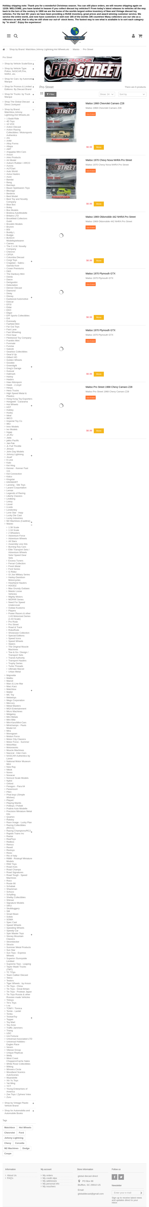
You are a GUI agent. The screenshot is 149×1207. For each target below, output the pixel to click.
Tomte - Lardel (13, 1011)
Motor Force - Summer (17, 742)
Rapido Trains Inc (15, 833)
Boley (9, 207)
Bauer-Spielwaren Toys (18, 188)
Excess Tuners (15, 560)
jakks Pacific (12, 440)
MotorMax (11, 744)
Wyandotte (11, 1077)
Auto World (12, 171)
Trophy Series (15, 663)
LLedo (9, 507)
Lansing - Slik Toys (15, 485)
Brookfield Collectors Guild (16, 220)
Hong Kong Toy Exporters (19, 399)
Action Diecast (13, 127)
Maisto (76, 49)
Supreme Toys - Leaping (18, 964)
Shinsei (10, 900)
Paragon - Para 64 (15, 786)
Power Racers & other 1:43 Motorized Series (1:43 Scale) (19, 616)
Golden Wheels (14, 360)
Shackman (11, 889)
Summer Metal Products (18, 947)
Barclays (10, 185)
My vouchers (49, 1186)
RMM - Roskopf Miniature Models (19, 860)
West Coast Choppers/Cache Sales (18, 1059)
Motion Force (13, 736)
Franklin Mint (12, 340)
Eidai (9, 307)
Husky (9, 412)
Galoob (10, 349)
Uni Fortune (12, 1036)
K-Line (9, 460)
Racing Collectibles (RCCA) (16, 826)
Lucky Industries (14, 518)
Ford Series (14, 569)
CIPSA (9, 254)
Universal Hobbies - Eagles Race (16, 1043)
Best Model (12, 196)
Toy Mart (10, 1022)
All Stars (12, 541)
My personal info (51, 1183)
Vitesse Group (13, 1050)
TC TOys (11, 972)
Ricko (9, 853)
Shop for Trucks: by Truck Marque (17, 95)
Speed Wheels (15, 641)
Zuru (8, 1097)
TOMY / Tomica (14, 1008)
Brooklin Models (14, 224)
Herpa (9, 387)
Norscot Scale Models (17, 778)
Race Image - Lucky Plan (19, 822)
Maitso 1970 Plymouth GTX (100, 273)
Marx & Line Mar (14, 683)
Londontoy (11, 510)
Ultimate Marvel (16, 669)
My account (46, 1169)
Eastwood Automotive (17, 299)
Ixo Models (11, 429)
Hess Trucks (12, 390)
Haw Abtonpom (14, 382)
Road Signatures (14, 872)
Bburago (10, 190)
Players (12, 610)
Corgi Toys (11, 260)
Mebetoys (11, 697)
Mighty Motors (15, 596)
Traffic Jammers (14, 1027)
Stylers (11, 644)
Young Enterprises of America (16, 1090)
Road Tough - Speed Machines (16, 876)
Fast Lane (11, 329)
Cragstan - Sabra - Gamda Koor (15, 264)
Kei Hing (10, 465)
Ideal (8, 415)
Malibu (9, 678)
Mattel (9, 692)
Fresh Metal (14, 566)
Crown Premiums (15, 268)
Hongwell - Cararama (17, 401)
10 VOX (10, 124)
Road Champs (13, 869)
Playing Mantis (13, 803)
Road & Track (15, 627)
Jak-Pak (10, 443)
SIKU (9, 905)
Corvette (19, 1143)
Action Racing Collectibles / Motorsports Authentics (19, 132)
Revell (9, 847)
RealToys (11, 839)
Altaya (9, 146)
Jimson (10, 448)
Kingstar (10, 479)
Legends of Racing (15, 493)
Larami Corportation (16, 487)
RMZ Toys (11, 864)
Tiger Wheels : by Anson (18, 983)
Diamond (11, 290)
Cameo (10, 243)
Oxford (9, 783)
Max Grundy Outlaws (18, 588)
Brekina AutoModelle (16, 213)
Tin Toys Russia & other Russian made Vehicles (18, 996)
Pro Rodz (13, 621)
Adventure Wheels (17, 538)
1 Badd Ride (12, 118)
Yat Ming (10, 1083)
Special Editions (16, 635)
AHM (9, 140)
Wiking (9, 1066)
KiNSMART (12, 482)
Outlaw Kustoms (16, 608)
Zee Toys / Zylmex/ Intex (18, 1094)
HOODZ (12, 585)
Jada (8, 437)
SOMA (9, 919)
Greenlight (11, 365)
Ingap (9, 432)
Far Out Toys (12, 326)
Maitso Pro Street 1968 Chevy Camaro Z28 (109, 387)
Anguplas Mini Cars (16, 152)
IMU (8, 424)
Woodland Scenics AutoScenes (15, 1073)
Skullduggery (13, 908)
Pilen (9, 792)
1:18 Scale (13, 530)
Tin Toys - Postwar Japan (19, 991)
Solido (9, 916)
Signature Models (15, 903)
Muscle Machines (15, 750)
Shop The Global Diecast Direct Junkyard (17, 103)
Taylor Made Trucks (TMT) (16, 968)
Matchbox (11, 689)
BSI (8, 229)
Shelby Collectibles (16, 897)
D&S (8, 271)
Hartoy (9, 376)
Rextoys (10, 850)
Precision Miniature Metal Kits (19, 812)
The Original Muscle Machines (18, 648)
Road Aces (11, 866)
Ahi (8, 138)
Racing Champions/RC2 (18, 830)
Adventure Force (16, 535)
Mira (8, 731)
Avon (9, 177)
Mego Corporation (15, 700)
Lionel (9, 504)
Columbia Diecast (15, 257)
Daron (9, 279)
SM (8, 911)
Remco (10, 844)
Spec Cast (11, 922)
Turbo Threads (15, 666)
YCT (8, 1086)
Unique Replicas (14, 1052)
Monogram (11, 733)
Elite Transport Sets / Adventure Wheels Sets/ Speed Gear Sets (18, 553)
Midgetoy (11, 714)
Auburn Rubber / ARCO (18, 163)
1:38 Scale (13, 527)
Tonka (9, 1014)
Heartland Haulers (17, 583)
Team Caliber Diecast (17, 975)
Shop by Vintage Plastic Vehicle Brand (16, 1104)
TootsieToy (11, 1016)
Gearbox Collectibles (16, 351)
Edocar (10, 301)
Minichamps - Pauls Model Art (16, 726)
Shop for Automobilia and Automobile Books (17, 1112)
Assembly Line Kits (18, 544)
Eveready (11, 321)
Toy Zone (11, 1025)
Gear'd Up (11, 354)
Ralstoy (10, 819)
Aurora (9, 165)
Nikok (9, 769)
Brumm (10, 226)
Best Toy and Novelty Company (17, 200)
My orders (48, 1175)
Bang (9, 182)
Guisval (10, 371)
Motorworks (12, 747)
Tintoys (10, 1000)
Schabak (10, 886)
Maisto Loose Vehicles (15, 592)
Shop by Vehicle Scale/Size (18, 63)
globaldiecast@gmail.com (91, 1193)
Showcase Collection (18, 633)
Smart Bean (12, 914)
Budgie (9, 235)
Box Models (12, 210)
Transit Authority (16, 657)
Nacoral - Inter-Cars (16, 753)
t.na (8, 1005)
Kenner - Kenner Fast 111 (17, 469)
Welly (9, 1055)
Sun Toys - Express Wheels (16, 954)
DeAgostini (11, 282)
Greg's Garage (13, 368)
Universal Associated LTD (19, 1039)
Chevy (7, 1143)
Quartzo (10, 817)
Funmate (10, 343)
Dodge (25, 1148)
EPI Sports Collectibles (17, 315)
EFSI (9, 304)
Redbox (10, 842)
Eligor (9, 313)
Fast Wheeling (13, 332)
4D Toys (10, 121)
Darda (9, 276)
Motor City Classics (16, 739)
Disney (9, 296)
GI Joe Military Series (19, 574)
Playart (9, 800)
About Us (11, 1175)
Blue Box (11, 204)
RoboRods (13, 630)
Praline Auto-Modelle (16, 808)
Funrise (10, 346)
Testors (10, 980)
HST (8, 407)
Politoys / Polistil (14, 805)
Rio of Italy (11, 855)
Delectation (12, 285)
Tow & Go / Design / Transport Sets (18, 653)
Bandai (9, 179)
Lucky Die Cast (14, 515)
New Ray (11, 767)
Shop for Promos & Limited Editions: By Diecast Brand (18, 88)
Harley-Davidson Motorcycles (16, 578)
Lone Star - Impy (14, 512)
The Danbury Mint (15, 274)
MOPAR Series (16, 599)
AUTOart (10, 168)
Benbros (10, 193)
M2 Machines (11, 1148)
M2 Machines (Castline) (18, 521)
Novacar (10, 775)
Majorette (11, 675)
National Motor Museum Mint (18, 762)
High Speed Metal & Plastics (16, 394)
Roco (9, 880)
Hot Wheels (12, 404)
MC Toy (10, 694)
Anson (9, 154)
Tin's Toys (11, 1002)
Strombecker (12, 941)
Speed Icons (14, 638)
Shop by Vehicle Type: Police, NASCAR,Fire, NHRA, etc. (16, 71)
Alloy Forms (12, 143)
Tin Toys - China (14, 986)
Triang (9, 1030)
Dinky (9, 293)
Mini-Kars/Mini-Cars (16, 722)
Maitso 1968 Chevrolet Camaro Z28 (105, 103)
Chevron (10, 251)
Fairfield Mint (12, 324)
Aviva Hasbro (13, 174)
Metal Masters (13, 706)
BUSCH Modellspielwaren (15, 239)
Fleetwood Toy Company (18, 337)
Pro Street (13, 624)
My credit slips (50, 1178)
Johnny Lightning (15, 454)
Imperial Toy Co (14, 421)
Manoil (9, 681)
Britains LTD (12, 215)
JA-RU (9, 435)
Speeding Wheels (15, 928)
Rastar (9, 836)
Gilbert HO (11, 357)
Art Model (11, 160)
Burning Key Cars (17, 546)
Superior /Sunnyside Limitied (16, 959)
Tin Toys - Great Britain (17, 989)
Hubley (9, 410)
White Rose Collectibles (18, 1064)
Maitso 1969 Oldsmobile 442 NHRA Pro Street (111, 216)
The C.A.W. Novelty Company (16, 247)
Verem (9, 1047)
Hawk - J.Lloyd (13, 385)
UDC (8, 1033)
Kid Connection (14, 473)
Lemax (9, 490)
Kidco (9, 476)
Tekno (9, 977)
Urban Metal (14, 671)
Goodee (10, 362)
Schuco (10, 891)
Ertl (8, 318)
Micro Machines (14, 711)
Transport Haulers (17, 660)
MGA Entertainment (16, 708)
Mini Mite (11, 719)
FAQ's (10, 1178)
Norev (9, 772)
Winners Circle (13, 1069)
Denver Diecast (14, 288)
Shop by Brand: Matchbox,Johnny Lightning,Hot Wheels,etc (39, 49)
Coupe (7, 1153)
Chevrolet (9, 1132)
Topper (9, 1019)
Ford (21, 1132)
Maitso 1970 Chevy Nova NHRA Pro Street (109, 160)
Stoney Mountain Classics (15, 937)
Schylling (11, 894)
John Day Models (15, 451)
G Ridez (12, 571)
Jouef (9, 457)
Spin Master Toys (15, 933)
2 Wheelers (14, 533)
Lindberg (10, 498)
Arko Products (13, 157)
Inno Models (12, 426)
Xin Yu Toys (12, 1080)
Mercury (10, 703)
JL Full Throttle (13, 446)
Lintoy (9, 501)
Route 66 (11, 883)
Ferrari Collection (17, 563)
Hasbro (10, 379)
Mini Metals (12, 717)
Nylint (9, 780)
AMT (8, 149)
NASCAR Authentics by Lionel (18, 757)
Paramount (12, 789)
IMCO (9, 418)
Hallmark (10, 374)
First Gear (11, 335)
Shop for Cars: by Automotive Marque (19, 80)
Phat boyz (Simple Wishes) (15, 796)
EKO (8, 310)
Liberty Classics (14, 496)
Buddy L (10, 232)
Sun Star (10, 950)
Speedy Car (12, 930)
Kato (8, 462)
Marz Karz (11, 686)
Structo (10, 944)
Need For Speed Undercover (16, 603)
